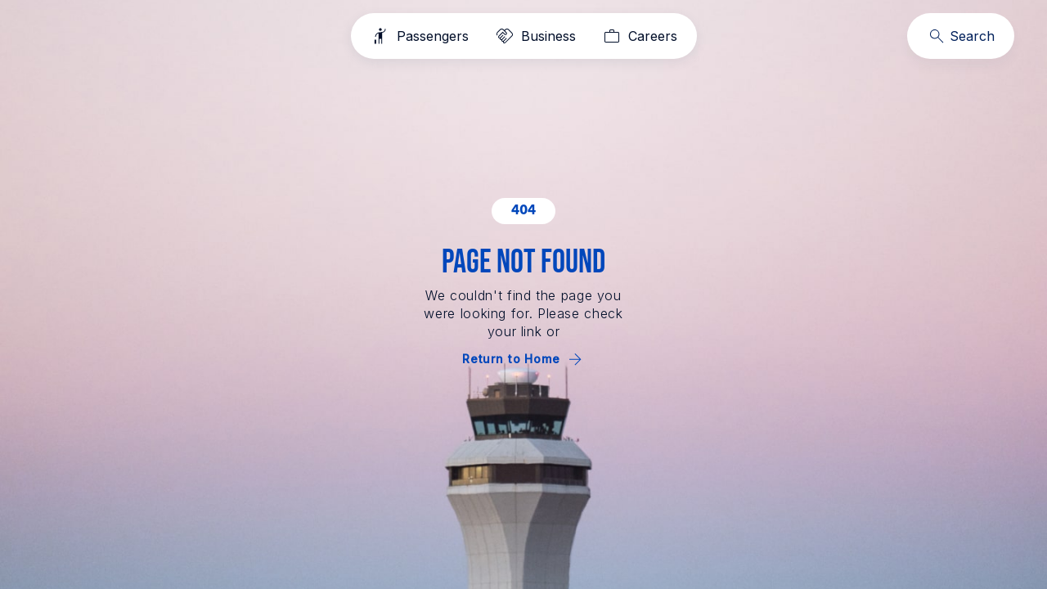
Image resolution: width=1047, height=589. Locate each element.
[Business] (535, 36)
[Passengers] (419, 36)
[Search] (960, 36)
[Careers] (639, 36)
